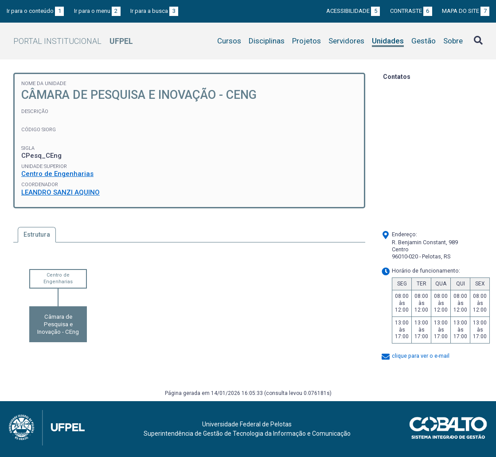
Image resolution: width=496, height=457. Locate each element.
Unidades (388, 40)
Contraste (411, 11)
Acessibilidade (353, 11)
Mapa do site (465, 11)
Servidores (346, 40)
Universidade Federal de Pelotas (247, 424)
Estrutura (36, 234)
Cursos (229, 40)
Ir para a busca (154, 11)
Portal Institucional (73, 41)
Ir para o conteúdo (35, 11)
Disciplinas (267, 40)
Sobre (453, 40)
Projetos (306, 40)
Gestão (423, 40)
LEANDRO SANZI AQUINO (60, 192)
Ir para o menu (97, 11)
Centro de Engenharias (57, 174)
